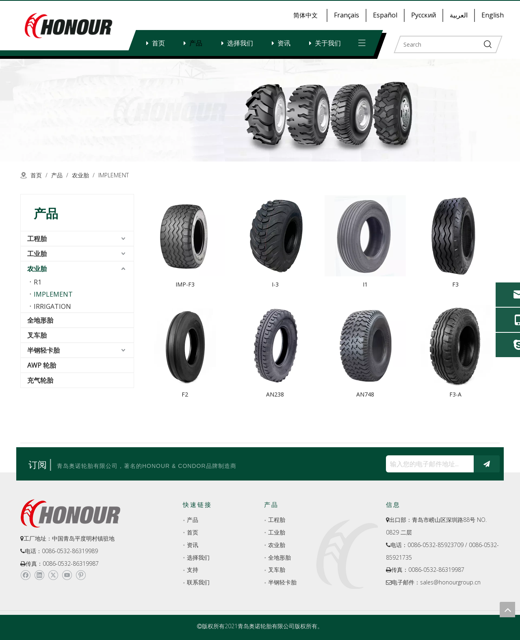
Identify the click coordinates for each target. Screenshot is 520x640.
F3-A (455, 394)
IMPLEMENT (53, 294)
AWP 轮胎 (41, 365)
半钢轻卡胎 (43, 350)
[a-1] (260, 110)
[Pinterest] (81, 575)
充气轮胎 (40, 380)
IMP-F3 (185, 284)
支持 (192, 569)
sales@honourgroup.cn (450, 582)
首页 (158, 43)
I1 (365, 284)
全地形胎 (40, 320)
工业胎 (37, 253)
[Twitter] (53, 575)
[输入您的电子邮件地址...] (428, 463)
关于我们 (328, 43)
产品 (195, 43)
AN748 (365, 394)
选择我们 (240, 43)
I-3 (275, 284)
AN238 (275, 394)
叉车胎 (37, 335)
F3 (455, 284)
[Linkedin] (39, 575)
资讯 (283, 43)
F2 (185, 394)
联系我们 (198, 582)
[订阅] (487, 463)
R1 (37, 282)
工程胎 (37, 238)
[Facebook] (25, 575)
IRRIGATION (52, 306)
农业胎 (37, 268)
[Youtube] (67, 575)
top (507, 609)
